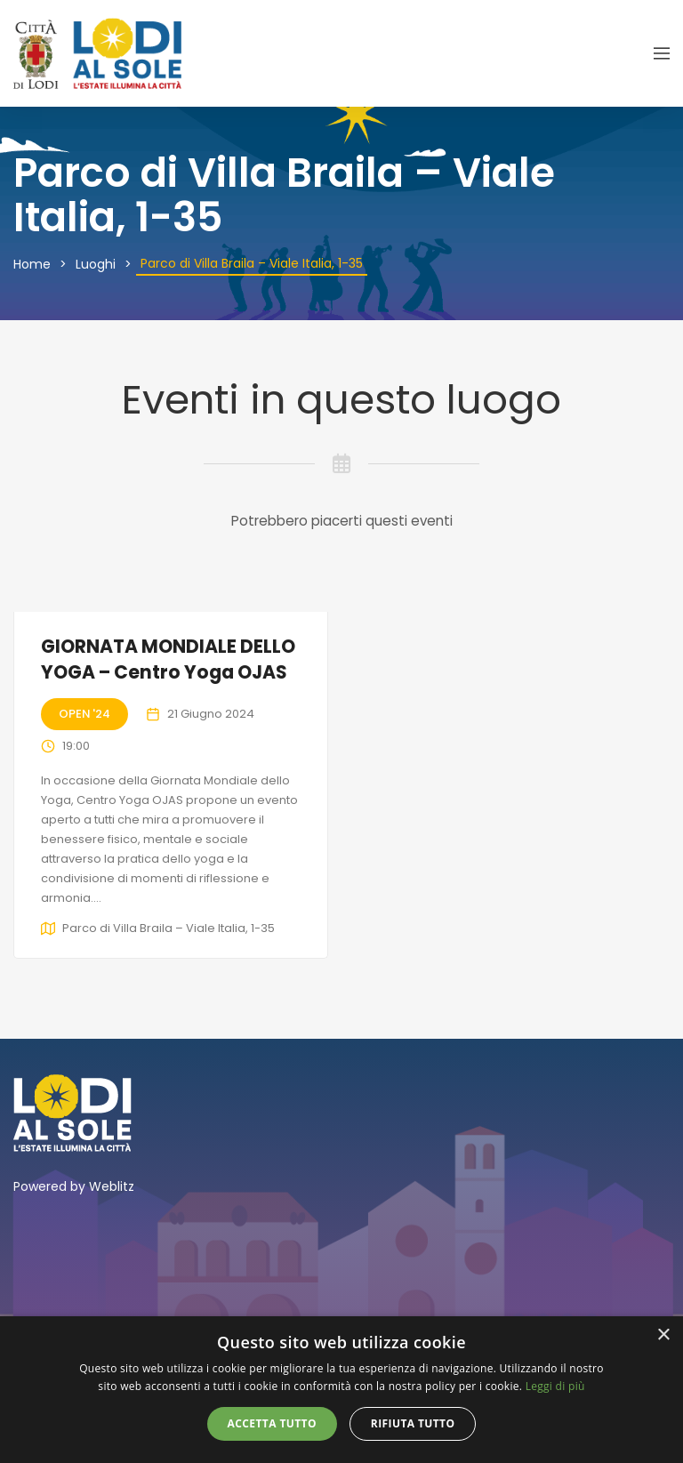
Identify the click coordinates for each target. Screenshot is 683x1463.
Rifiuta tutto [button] (413, 1423)
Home (32, 264)
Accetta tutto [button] (272, 1423)
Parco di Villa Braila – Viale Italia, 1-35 (168, 928)
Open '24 (84, 713)
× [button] (663, 1335)
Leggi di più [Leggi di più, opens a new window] (555, 1386)
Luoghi (96, 264)
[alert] (341, 1389)
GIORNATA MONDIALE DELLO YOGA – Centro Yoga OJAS (168, 659)
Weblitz (111, 1186)
